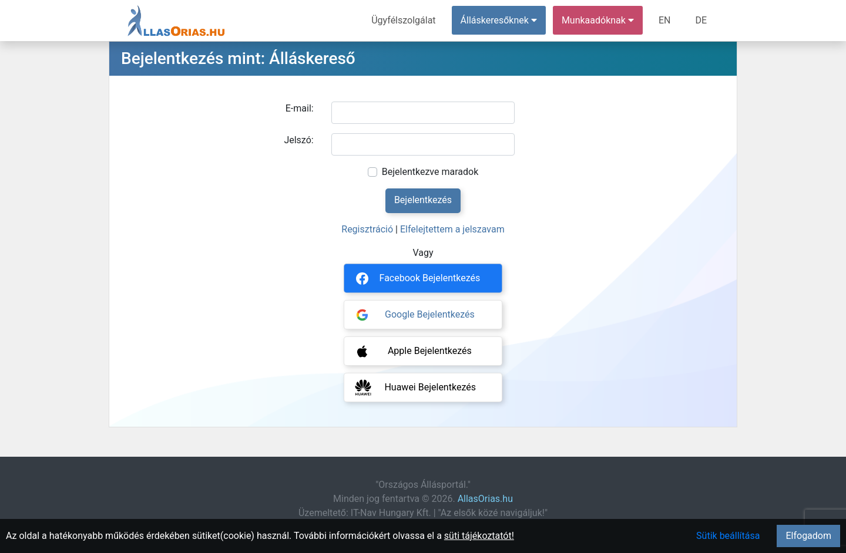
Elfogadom (808, 535)
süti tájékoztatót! (479, 535)
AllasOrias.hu (485, 498)
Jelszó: (298, 140)
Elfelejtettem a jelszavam (452, 229)
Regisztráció (367, 229)
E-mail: (300, 108)
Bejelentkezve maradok (430, 171)
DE (701, 20)
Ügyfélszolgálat (403, 20)
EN (665, 20)
